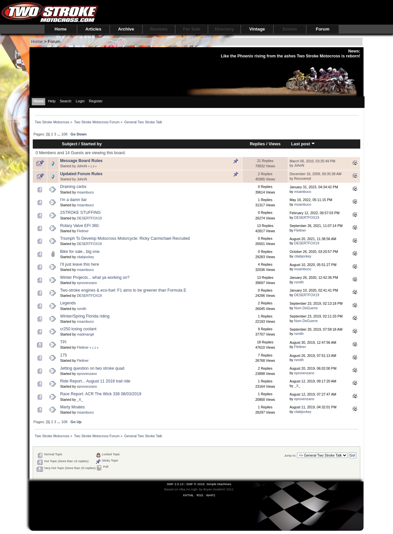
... (59, 134)
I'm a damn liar (73, 199)
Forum (322, 29)
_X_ (297, 386)
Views (275, 143)
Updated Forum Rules (81, 174)
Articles (93, 29)
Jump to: (290, 455)
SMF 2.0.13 (175, 484)
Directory (224, 29)
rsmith (299, 282)
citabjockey (85, 257)
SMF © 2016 (195, 484)
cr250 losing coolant (78, 329)
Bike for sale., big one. (80, 251)
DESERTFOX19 (89, 218)
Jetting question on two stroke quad (92, 368)
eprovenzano (87, 283)
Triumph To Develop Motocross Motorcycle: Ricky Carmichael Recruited (125, 238)
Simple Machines (218, 484)
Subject (69, 143)
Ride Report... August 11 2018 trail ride (95, 381)
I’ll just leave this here (79, 264)
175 (63, 355)
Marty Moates (72, 407)
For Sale (191, 29)
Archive (126, 29)
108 (64, 134)
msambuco (85, 192)
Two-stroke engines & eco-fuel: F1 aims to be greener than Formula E (123, 290)
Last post (303, 143)
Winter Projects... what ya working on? (94, 277)
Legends (68, 303)
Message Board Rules (81, 160)
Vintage (257, 29)
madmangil (85, 334)
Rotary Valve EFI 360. (80, 225)
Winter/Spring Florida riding (84, 316)
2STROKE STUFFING (80, 212)
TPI (63, 342)
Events (290, 29)
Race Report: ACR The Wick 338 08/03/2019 (100, 394)
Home (60, 29)
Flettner (83, 231)
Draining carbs (73, 186)
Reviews (158, 29)
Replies (257, 143)
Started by (91, 143)
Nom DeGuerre (306, 308)
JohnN (82, 166)
